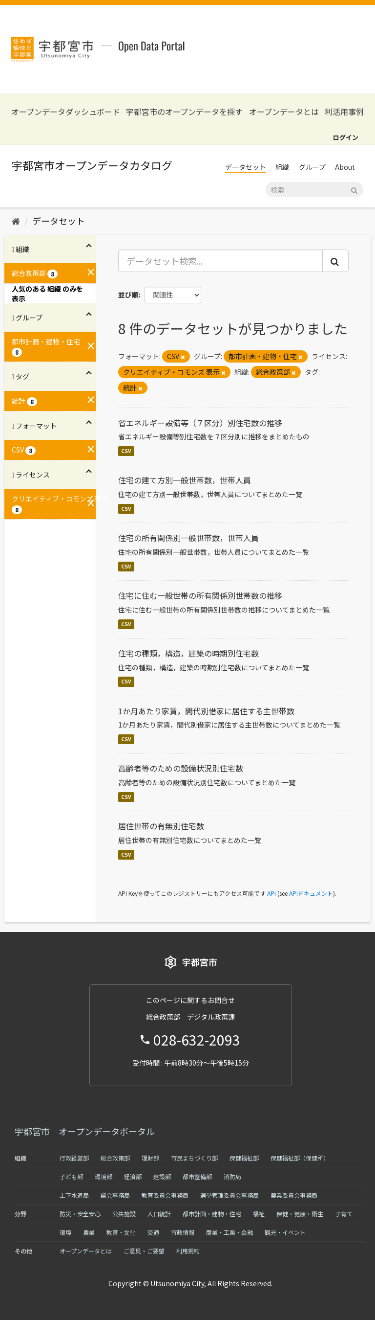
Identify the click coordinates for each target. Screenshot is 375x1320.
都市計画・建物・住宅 (212, 1213)
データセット (245, 167)
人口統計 (159, 1213)
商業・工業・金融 (229, 1232)
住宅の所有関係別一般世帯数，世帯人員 (188, 538)
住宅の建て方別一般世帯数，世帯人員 (184, 480)
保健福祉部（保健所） (300, 1158)
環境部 (103, 1176)
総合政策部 (115, 1158)
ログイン (345, 137)
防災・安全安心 (80, 1213)
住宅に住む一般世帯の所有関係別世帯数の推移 (200, 595)
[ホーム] (16, 220)
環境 (65, 1232)
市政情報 (182, 1232)
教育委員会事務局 (165, 1195)
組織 (282, 167)
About (345, 167)
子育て (344, 1213)
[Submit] (354, 189)
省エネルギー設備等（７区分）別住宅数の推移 (200, 423)
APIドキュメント (311, 893)
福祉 (259, 1213)
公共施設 (124, 1213)
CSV (126, 451)
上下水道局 (74, 1195)
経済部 (133, 1176)
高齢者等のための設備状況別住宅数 (180, 768)
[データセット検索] (314, 189)
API (271, 893)
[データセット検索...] (220, 261)
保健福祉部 (244, 1158)
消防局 (232, 1176)
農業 (89, 1232)
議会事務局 (115, 1195)
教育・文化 (121, 1232)
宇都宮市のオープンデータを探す (184, 111)
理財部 (150, 1158)
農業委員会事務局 (294, 1195)
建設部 (162, 1176)
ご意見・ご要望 (144, 1251)
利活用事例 (344, 111)
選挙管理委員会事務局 (229, 1195)
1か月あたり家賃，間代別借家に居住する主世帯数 (206, 711)
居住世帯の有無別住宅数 (161, 826)
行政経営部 (74, 1158)
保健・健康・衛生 (299, 1213)
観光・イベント (285, 1232)
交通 (153, 1232)
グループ (312, 167)
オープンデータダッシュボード (65, 111)
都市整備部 (197, 1176)
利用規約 (188, 1251)
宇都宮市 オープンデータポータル (85, 1131)
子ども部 (71, 1176)
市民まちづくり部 (194, 1158)
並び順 (128, 294)
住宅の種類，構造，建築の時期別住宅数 (188, 653)
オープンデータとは (284, 111)
